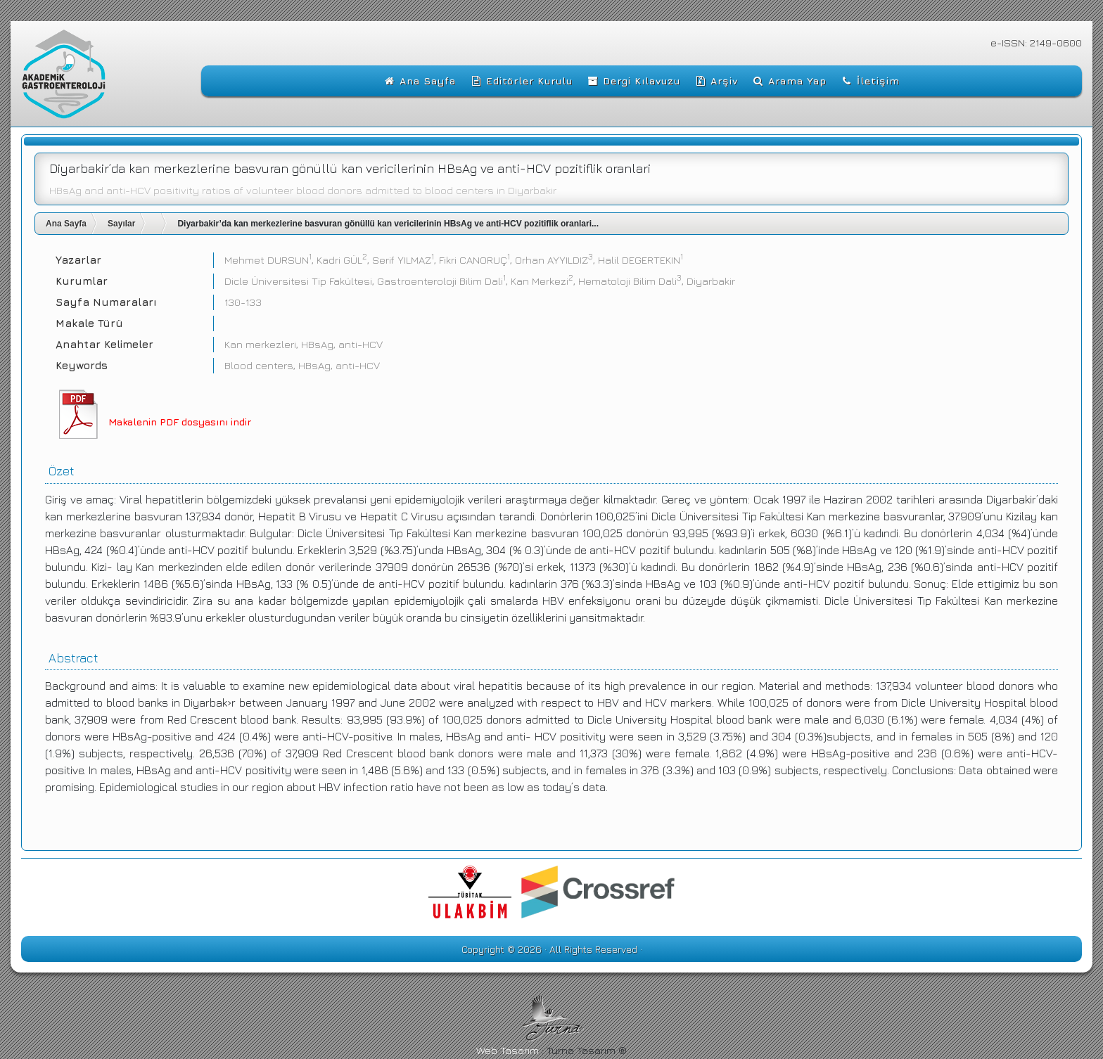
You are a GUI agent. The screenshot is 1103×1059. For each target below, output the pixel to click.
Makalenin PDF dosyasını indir (179, 422)
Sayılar (121, 224)
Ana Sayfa (66, 224)
